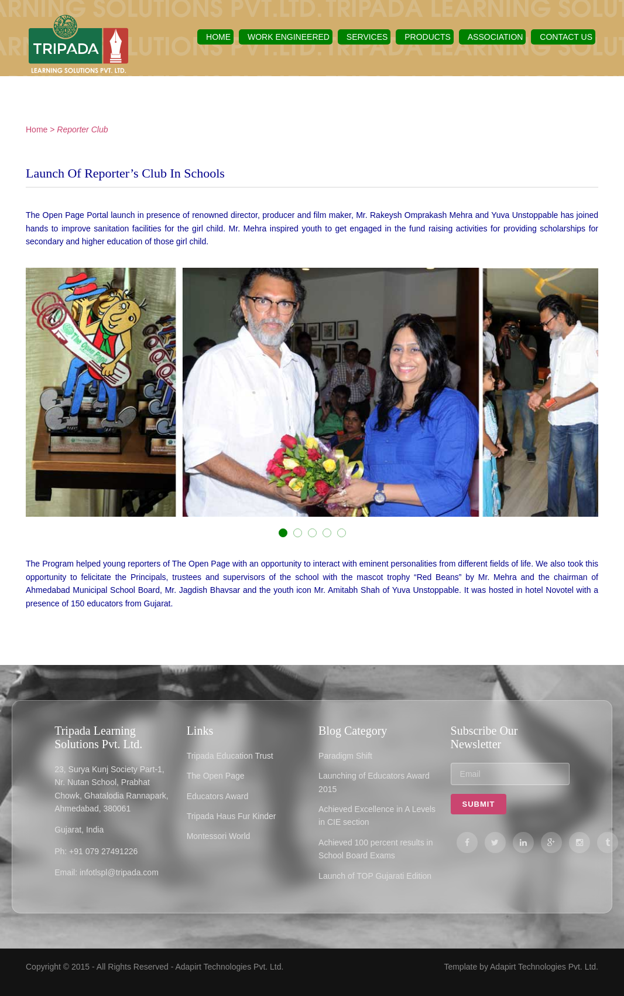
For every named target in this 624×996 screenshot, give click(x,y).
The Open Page (216, 775)
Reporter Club (82, 129)
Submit (478, 804)
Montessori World (219, 836)
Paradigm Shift (345, 755)
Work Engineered (289, 37)
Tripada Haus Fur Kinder (231, 816)
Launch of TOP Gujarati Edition (374, 876)
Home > (40, 129)
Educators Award (218, 796)
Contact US (566, 37)
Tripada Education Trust (230, 755)
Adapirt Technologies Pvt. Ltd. (229, 966)
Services (367, 37)
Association (495, 37)
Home (218, 37)
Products (427, 37)
